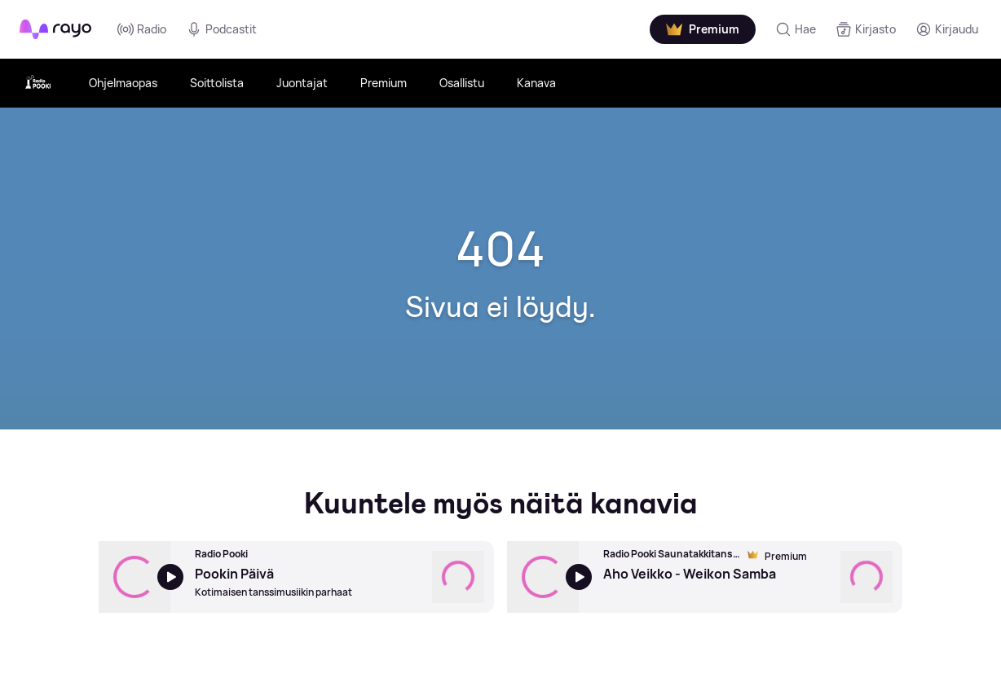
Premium (383, 82)
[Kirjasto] (866, 29)
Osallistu (461, 82)
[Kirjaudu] (947, 29)
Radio (141, 29)
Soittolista (217, 82)
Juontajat (302, 82)
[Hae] (795, 29)
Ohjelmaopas (123, 82)
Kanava (536, 82)
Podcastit (221, 29)
